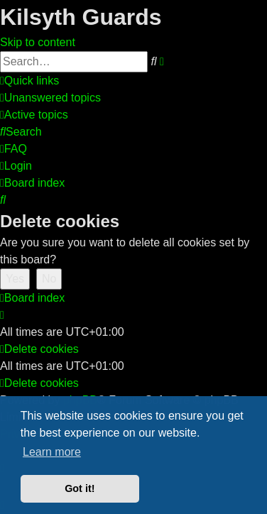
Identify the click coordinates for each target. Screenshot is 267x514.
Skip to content (37, 42)
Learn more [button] (52, 452)
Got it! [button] (79, 488)
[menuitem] (50, 98)
